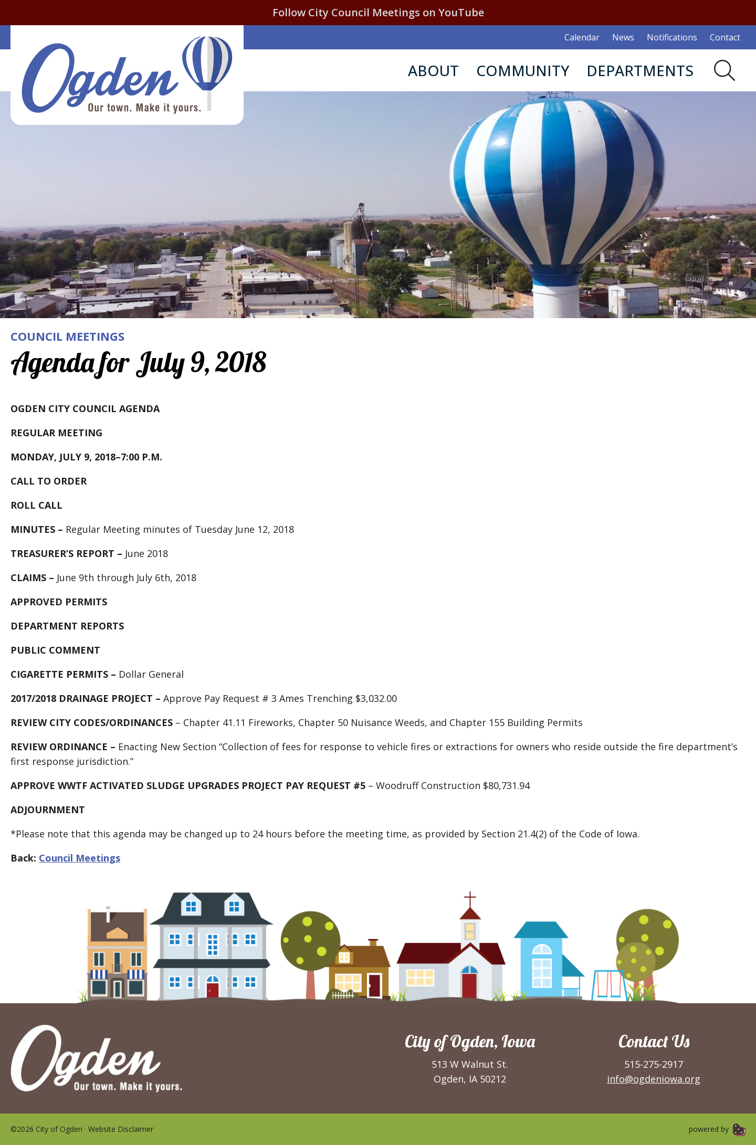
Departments (640, 70)
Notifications (672, 37)
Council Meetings (67, 336)
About (433, 70)
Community (522, 70)
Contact (725, 37)
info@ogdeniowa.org (653, 1079)
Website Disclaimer (120, 1129)
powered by (717, 1129)
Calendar (582, 37)
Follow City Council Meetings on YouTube (378, 12)
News (623, 37)
